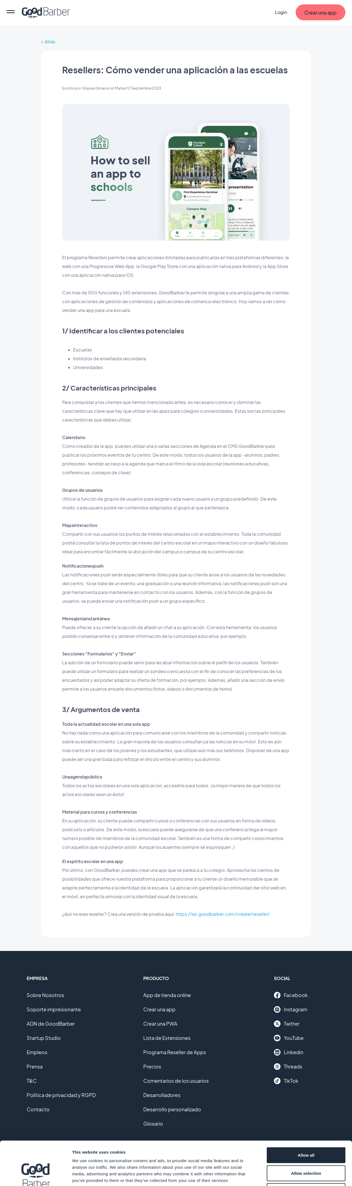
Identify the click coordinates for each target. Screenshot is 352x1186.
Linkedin (288, 1052)
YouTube (289, 1038)
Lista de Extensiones (167, 1038)
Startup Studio (44, 1038)
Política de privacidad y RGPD (61, 1095)
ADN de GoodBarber (51, 1023)
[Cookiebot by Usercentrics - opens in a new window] (36, 1175)
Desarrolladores (161, 1095)
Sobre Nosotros (45, 995)
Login (281, 12)
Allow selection (306, 1132)
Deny (306, 1150)
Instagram (290, 1009)
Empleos (37, 1052)
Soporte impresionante (54, 1009)
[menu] (11, 12)
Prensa (35, 1066)
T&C (32, 1081)
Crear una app (159, 1009)
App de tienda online (167, 995)
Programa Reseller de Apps (174, 1052)
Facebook (291, 995)
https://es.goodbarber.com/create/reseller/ (223, 914)
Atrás (50, 41)
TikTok (286, 1081)
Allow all (306, 1114)
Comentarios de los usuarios (176, 1081)
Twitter (286, 1023)
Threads (288, 1066)
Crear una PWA (160, 1023)
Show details (288, 1175)
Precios (152, 1066)
